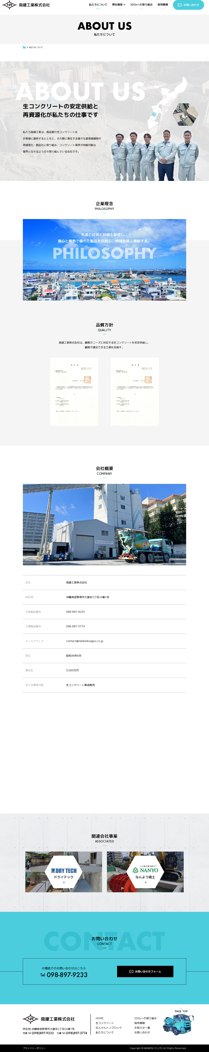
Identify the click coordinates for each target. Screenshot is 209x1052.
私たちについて (98, 4)
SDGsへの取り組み (141, 4)
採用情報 (163, 4)
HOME (100, 1018)
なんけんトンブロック (109, 1028)
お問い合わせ (142, 1032)
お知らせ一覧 (142, 1028)
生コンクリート (105, 1023)
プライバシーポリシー (34, 1048)
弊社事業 (118, 4)
